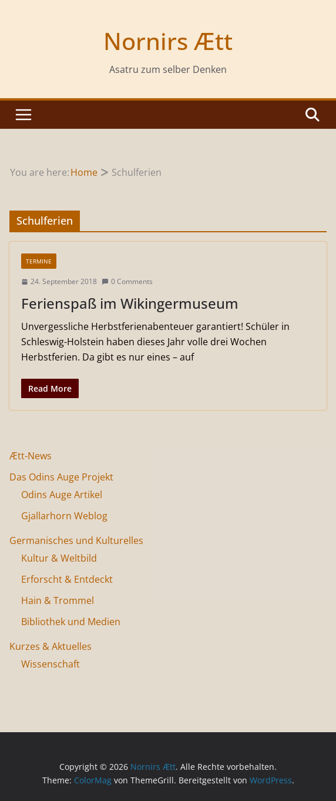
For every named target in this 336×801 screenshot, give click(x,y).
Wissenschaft (50, 664)
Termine (39, 261)
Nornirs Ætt (168, 41)
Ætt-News (30, 455)
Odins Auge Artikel (61, 494)
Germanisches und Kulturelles (76, 540)
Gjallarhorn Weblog (64, 515)
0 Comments (127, 281)
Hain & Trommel (57, 600)
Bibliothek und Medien (70, 621)
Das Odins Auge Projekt (61, 476)
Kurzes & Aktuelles (50, 646)
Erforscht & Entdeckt (67, 579)
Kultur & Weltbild (59, 558)
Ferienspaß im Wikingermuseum (129, 303)
